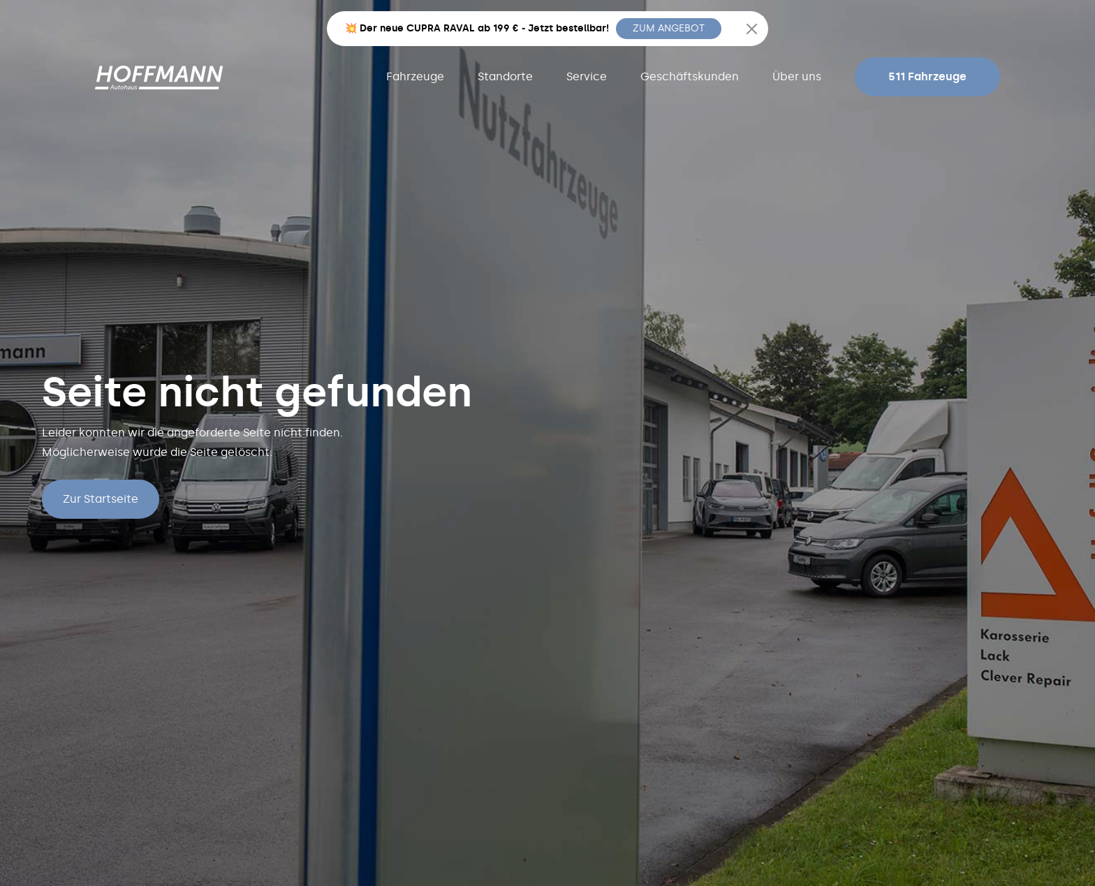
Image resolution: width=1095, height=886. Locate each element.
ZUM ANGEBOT (669, 28)
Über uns (796, 76)
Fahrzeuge (415, 76)
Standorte (505, 76)
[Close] (752, 29)
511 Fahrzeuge (927, 76)
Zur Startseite (100, 498)
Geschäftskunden (689, 76)
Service (586, 76)
